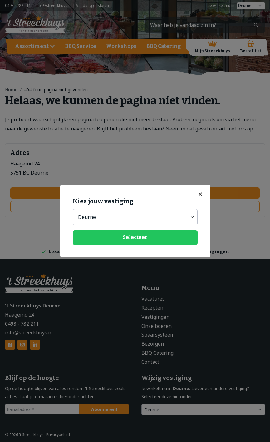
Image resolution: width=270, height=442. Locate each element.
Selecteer (135, 237)
